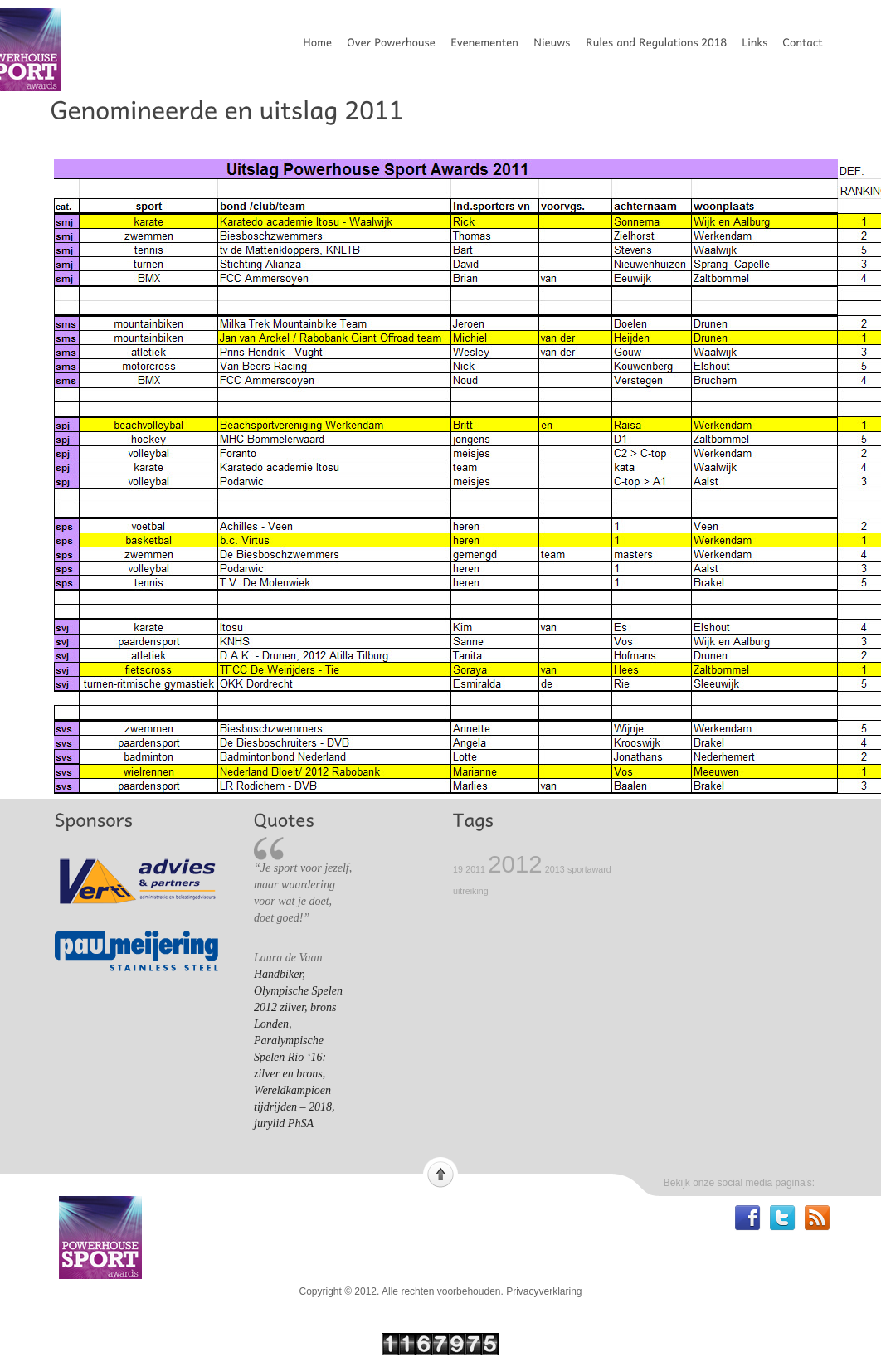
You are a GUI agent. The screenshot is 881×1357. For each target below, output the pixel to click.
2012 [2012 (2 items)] (515, 864)
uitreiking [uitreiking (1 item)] (471, 891)
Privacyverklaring (544, 1291)
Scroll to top (440, 1172)
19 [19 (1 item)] (458, 869)
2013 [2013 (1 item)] (555, 869)
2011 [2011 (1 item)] (475, 869)
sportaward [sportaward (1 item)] (589, 869)
